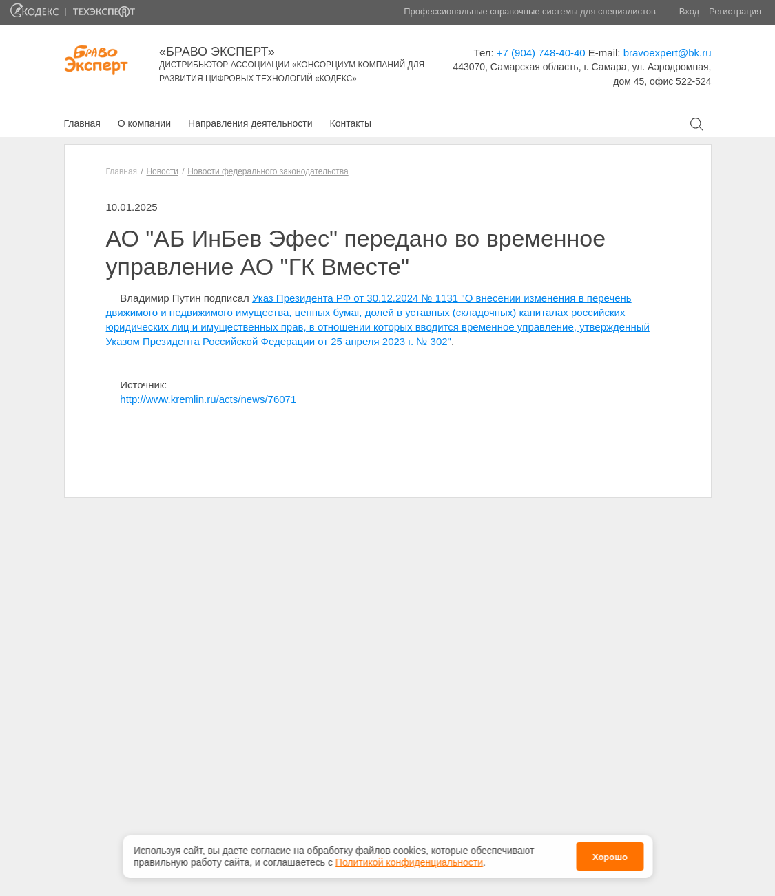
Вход (689, 11)
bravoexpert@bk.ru (667, 53)
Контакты (350, 123)
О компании (144, 123)
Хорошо (610, 857)
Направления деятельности (250, 123)
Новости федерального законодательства (267, 171)
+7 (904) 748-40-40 (541, 53)
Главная (82, 123)
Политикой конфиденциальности (409, 862)
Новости (162, 171)
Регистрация (735, 11)
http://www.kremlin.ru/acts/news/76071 (208, 399)
